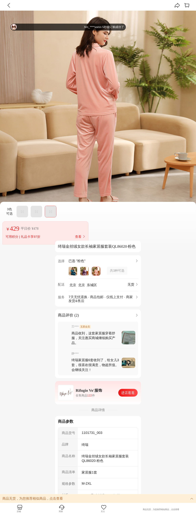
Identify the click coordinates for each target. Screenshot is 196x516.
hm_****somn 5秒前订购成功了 (67, 27)
